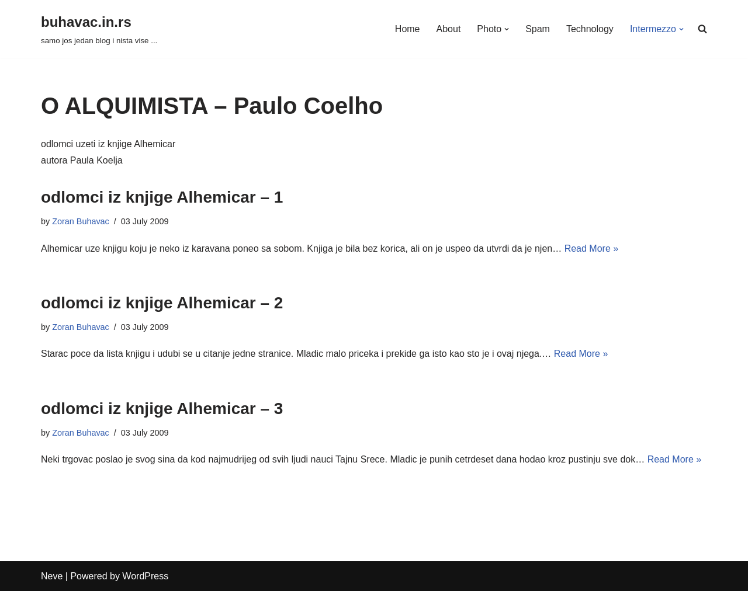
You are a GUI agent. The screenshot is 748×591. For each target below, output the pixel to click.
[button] (506, 29)
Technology (590, 29)
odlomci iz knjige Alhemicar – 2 (162, 303)
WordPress (145, 576)
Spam (537, 29)
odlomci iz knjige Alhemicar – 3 (162, 408)
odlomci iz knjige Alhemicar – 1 (162, 197)
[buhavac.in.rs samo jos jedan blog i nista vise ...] (99, 29)
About (448, 29)
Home (407, 29)
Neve (52, 576)
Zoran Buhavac (80, 221)
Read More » (592, 248)
